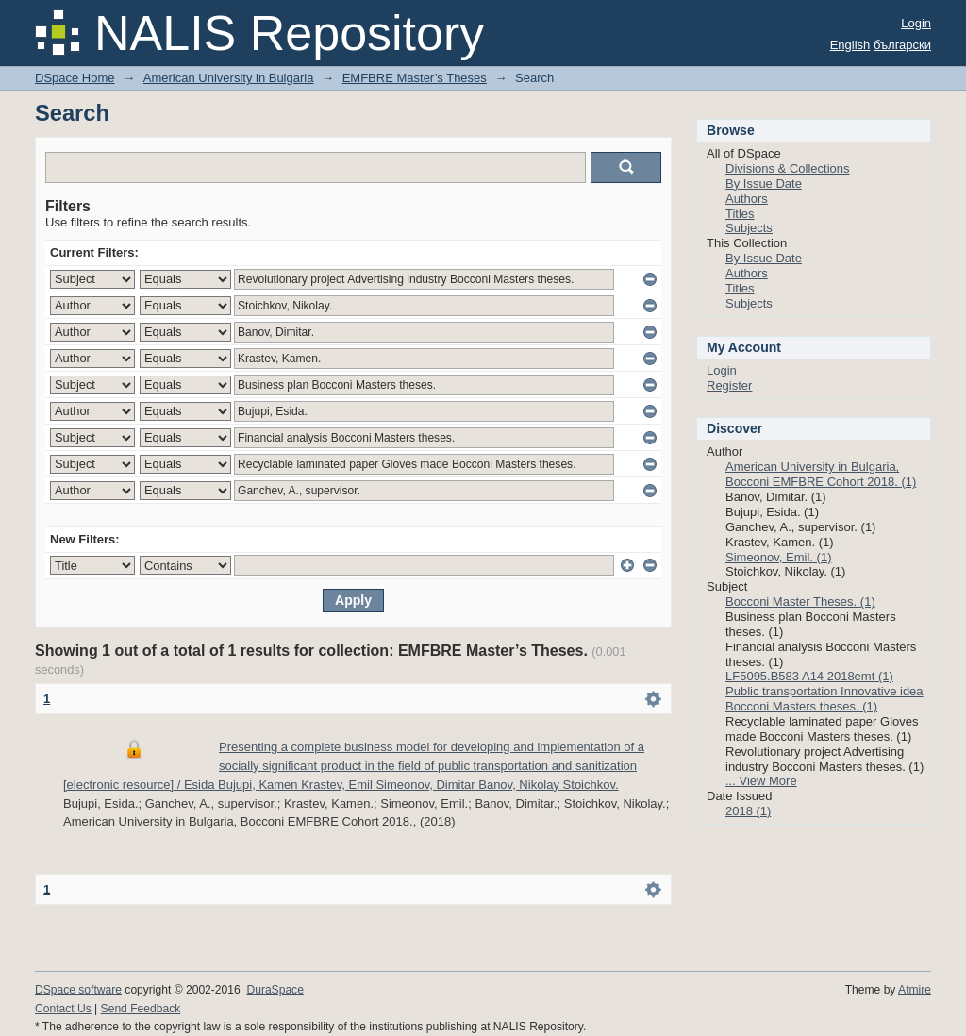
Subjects (749, 228)
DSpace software (78, 989)
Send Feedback (141, 1008)
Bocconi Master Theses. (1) (800, 601)
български (902, 45)
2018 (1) (748, 811)
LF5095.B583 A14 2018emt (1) (809, 676)
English (850, 45)
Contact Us (63, 1008)
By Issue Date (763, 183)
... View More (761, 781)
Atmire (914, 989)
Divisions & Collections (787, 168)
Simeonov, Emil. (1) (778, 557)
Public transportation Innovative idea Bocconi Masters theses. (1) (824, 698)
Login (916, 23)
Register (729, 385)
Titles (740, 214)
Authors (746, 199)
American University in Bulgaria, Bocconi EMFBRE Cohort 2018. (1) (820, 474)
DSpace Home (75, 78)
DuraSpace (274, 989)
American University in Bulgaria (228, 78)
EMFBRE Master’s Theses (414, 78)
